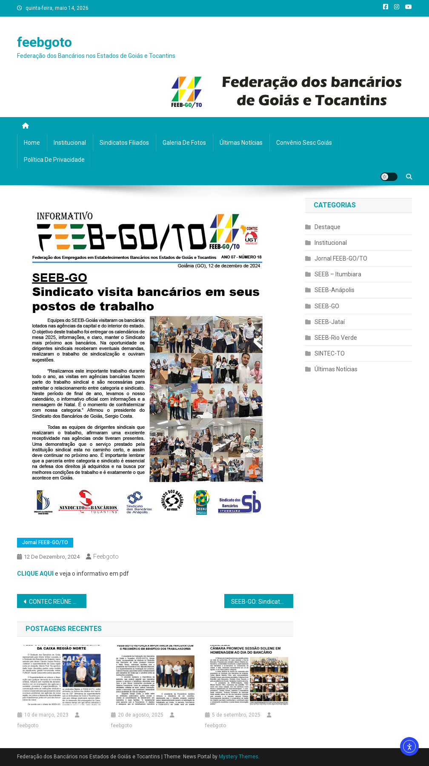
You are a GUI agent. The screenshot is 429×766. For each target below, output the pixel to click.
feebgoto (44, 42)
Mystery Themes (238, 757)
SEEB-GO (327, 306)
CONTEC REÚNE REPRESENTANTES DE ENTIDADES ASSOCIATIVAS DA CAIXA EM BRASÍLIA (57, 601)
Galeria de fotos (184, 142)
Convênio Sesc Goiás (304, 142)
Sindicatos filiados (124, 142)
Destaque (327, 227)
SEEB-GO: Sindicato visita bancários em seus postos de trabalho (262, 601)
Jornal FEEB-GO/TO (45, 542)
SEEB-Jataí (330, 321)
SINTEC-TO (330, 353)
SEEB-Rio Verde (336, 337)
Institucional (70, 142)
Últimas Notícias (241, 142)
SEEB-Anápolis (335, 290)
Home (32, 142)
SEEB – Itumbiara (338, 274)
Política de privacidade (54, 159)
